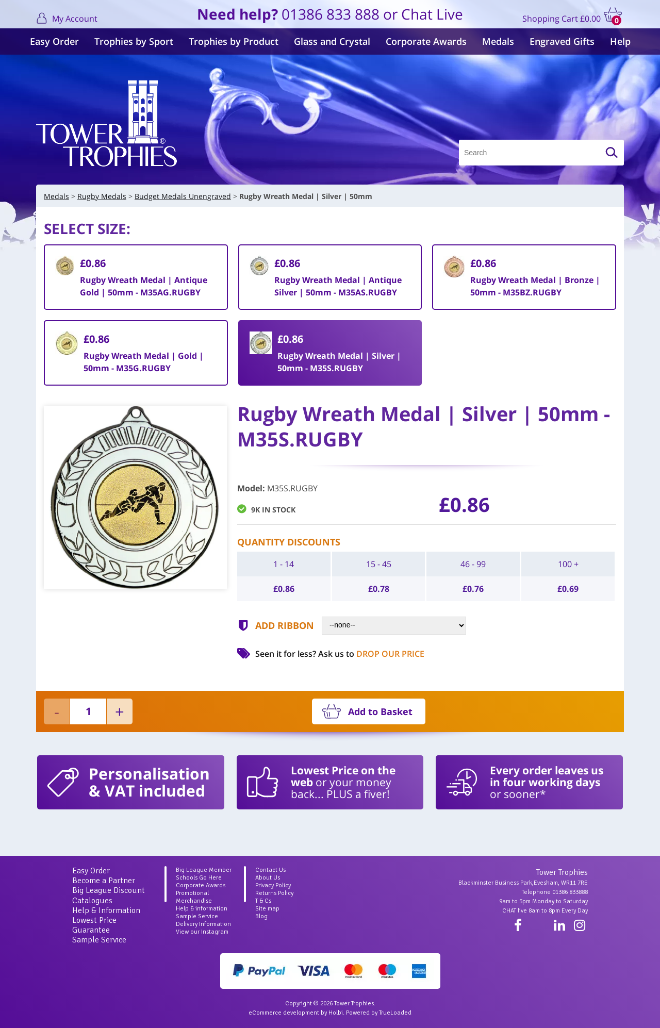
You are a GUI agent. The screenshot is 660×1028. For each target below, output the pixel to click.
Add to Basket (380, 711)
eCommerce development (284, 1013)
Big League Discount (108, 890)
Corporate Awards (426, 41)
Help (620, 41)
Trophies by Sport (133, 41)
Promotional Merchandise (194, 897)
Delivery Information (203, 924)
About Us (267, 878)
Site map (267, 909)
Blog (261, 916)
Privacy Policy (273, 885)
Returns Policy (274, 893)
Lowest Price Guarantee (94, 925)
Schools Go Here (199, 878)
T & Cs (263, 901)
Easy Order (54, 41)
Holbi (335, 1013)
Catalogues (92, 901)
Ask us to (371, 653)
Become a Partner (103, 880)
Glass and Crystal (332, 41)
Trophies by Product (233, 41)
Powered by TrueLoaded (378, 1013)
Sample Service (99, 940)
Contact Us (270, 870)
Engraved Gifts (562, 41)
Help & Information (106, 910)
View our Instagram (202, 932)
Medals (498, 41)
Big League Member (204, 870)
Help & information (201, 909)
